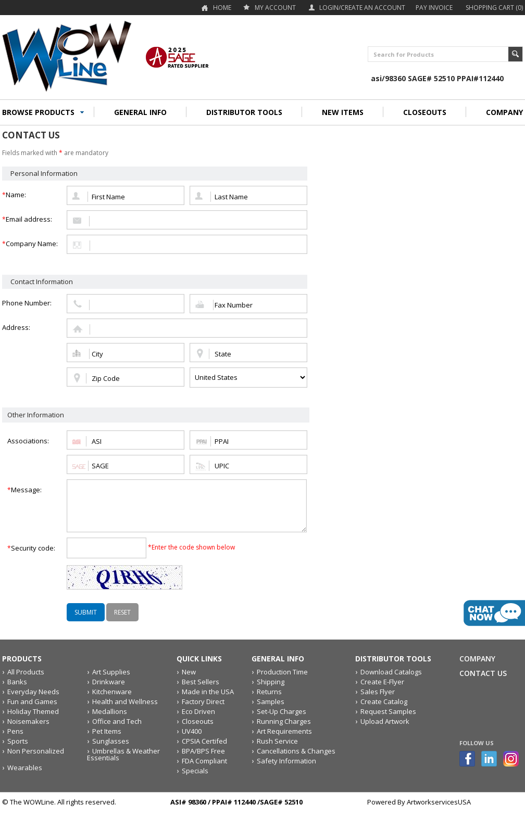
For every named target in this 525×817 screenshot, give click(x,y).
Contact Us (483, 673)
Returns (269, 691)
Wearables (24, 767)
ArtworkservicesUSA (439, 802)
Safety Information (286, 760)
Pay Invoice (434, 7)
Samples (270, 701)
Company (477, 658)
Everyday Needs (33, 691)
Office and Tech (117, 721)
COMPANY (504, 112)
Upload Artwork (384, 721)
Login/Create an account (362, 7)
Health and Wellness (125, 701)
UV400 (192, 731)
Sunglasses (110, 741)
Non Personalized (35, 751)
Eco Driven (198, 711)
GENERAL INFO (140, 112)
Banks (17, 681)
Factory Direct (203, 701)
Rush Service (277, 741)
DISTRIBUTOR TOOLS (244, 112)
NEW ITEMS (343, 112)
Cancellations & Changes (296, 751)
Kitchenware (112, 691)
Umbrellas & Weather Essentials (123, 754)
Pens (15, 731)
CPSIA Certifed (204, 741)
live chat (494, 613)
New (189, 671)
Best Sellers (200, 681)
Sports (17, 741)
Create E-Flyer (382, 681)
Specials (195, 770)
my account (275, 7)
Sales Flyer (377, 691)
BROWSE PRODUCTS (38, 112)
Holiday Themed (33, 711)
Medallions (109, 711)
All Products (25, 671)
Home (222, 7)
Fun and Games (32, 701)
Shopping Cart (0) (494, 7)
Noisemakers (28, 721)
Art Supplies (111, 671)
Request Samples (388, 711)
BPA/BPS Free (203, 751)
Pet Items (106, 731)
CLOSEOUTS (424, 112)
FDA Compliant (204, 760)
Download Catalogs (391, 671)
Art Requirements (284, 731)
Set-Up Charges (281, 711)
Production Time (282, 671)
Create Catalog (383, 701)
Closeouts (198, 721)
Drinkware (108, 681)
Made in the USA (208, 691)
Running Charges (284, 721)
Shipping (270, 681)
